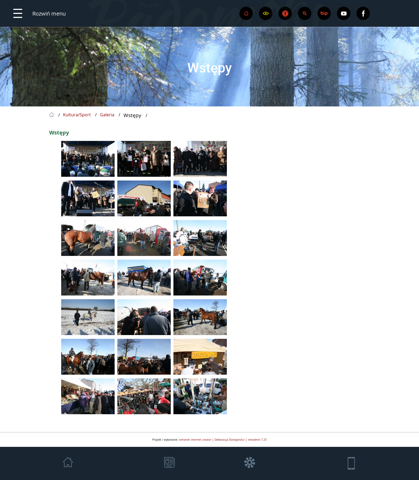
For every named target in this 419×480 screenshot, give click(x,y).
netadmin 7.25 (257, 439)
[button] (39, 13)
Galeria (107, 115)
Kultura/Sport (77, 115)
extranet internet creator (195, 439)
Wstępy (209, 67)
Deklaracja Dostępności (230, 439)
